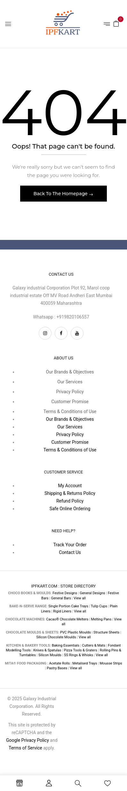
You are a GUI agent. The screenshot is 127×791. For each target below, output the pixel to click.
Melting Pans (101, 619)
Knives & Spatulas (47, 650)
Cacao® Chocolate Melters (67, 619)
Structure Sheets (106, 632)
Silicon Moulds (49, 655)
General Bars (61, 598)
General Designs (92, 593)
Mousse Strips (111, 663)
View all (80, 598)
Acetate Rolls (59, 663)
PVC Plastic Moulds (75, 632)
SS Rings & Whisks (78, 655)
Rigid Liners (62, 611)
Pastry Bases (57, 668)
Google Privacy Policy (27, 740)
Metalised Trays (84, 663)
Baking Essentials (65, 645)
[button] (116, 23)
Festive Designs (64, 593)
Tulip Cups (99, 606)
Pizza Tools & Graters (80, 650)
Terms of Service (25, 747)
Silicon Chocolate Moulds (56, 637)
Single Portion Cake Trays (68, 606)
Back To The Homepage (61, 193)
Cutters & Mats (93, 645)
